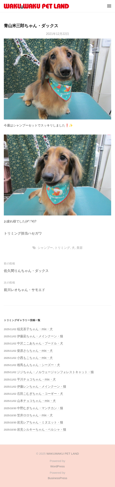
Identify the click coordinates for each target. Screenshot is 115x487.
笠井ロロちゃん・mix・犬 (35, 415)
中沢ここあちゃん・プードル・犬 (40, 343)
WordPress (57, 466)
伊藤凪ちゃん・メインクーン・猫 (40, 336)
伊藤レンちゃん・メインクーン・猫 (41, 386)
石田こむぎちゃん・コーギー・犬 (40, 393)
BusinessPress (57, 478)
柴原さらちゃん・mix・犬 (35, 350)
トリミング (62, 247)
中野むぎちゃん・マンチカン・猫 (40, 408)
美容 (79, 247)
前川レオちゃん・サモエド (24, 290)
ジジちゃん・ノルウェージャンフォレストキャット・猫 (55, 372)
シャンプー (45, 247)
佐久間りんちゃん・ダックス (26, 271)
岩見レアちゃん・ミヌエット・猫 (40, 422)
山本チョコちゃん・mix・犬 (36, 400)
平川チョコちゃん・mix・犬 (36, 379)
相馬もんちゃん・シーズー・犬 (38, 365)
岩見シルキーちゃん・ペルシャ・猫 (41, 429)
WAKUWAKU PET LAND (62, 453)
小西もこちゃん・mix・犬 (35, 357)
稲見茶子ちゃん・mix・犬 (35, 329)
